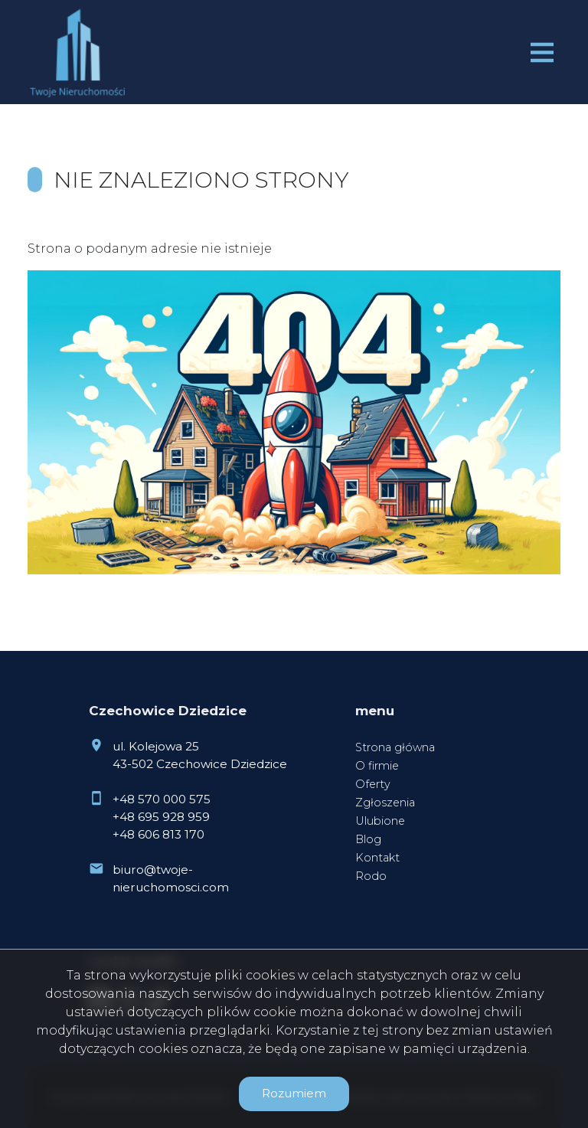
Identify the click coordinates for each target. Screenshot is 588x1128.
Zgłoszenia (385, 802)
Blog (368, 839)
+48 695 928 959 (161, 816)
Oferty (372, 784)
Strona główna (395, 747)
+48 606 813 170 (158, 834)
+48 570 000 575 (162, 799)
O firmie (377, 766)
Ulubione (380, 821)
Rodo (371, 876)
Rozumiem (294, 1093)
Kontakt (377, 858)
